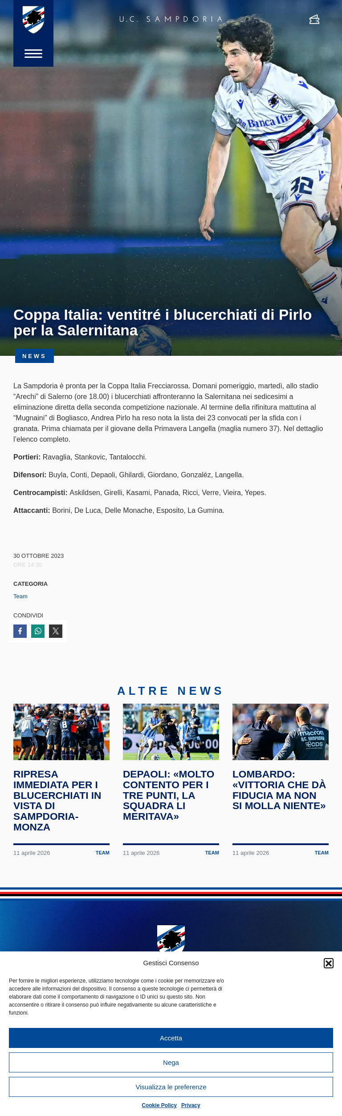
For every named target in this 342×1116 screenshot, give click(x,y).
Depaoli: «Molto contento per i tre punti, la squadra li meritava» (168, 795)
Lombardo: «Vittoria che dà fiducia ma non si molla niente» (279, 789)
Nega (171, 1062)
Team (20, 596)
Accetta (171, 1038)
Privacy (190, 1105)
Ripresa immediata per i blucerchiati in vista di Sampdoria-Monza (57, 800)
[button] (328, 963)
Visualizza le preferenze (171, 1087)
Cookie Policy (159, 1105)
